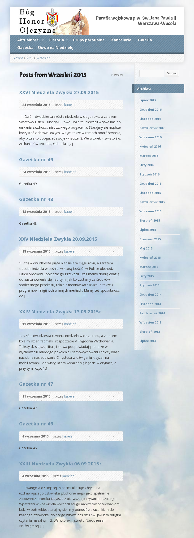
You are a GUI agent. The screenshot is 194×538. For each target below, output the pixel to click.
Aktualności (30, 40)
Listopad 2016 (150, 119)
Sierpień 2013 (149, 331)
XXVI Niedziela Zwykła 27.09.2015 (59, 92)
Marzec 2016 (148, 155)
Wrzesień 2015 (150, 211)
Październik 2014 (152, 313)
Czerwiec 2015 (150, 239)
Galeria (145, 40)
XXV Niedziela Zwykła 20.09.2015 (58, 239)
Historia (58, 40)
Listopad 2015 (150, 193)
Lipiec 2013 (147, 341)
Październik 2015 (152, 202)
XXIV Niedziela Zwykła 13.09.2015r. (61, 311)
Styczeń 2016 (149, 174)
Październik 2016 (152, 128)
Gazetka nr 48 (36, 199)
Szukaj (172, 73)
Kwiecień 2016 (150, 146)
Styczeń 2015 (149, 285)
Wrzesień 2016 (150, 137)
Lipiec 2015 (147, 229)
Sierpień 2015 (149, 220)
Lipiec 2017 (147, 100)
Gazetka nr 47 (36, 384)
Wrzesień (43, 58)
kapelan (70, 104)
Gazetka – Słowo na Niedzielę (45, 47)
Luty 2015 (146, 276)
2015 (30, 58)
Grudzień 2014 (150, 294)
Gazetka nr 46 (36, 423)
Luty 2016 (146, 165)
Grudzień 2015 (150, 183)
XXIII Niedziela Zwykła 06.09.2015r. (61, 463)
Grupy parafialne (89, 40)
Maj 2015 (145, 248)
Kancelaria (121, 40)
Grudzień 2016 (150, 109)
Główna (18, 58)
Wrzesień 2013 (150, 322)
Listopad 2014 (150, 304)
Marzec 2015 (148, 267)
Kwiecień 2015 (150, 257)
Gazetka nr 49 (36, 159)
